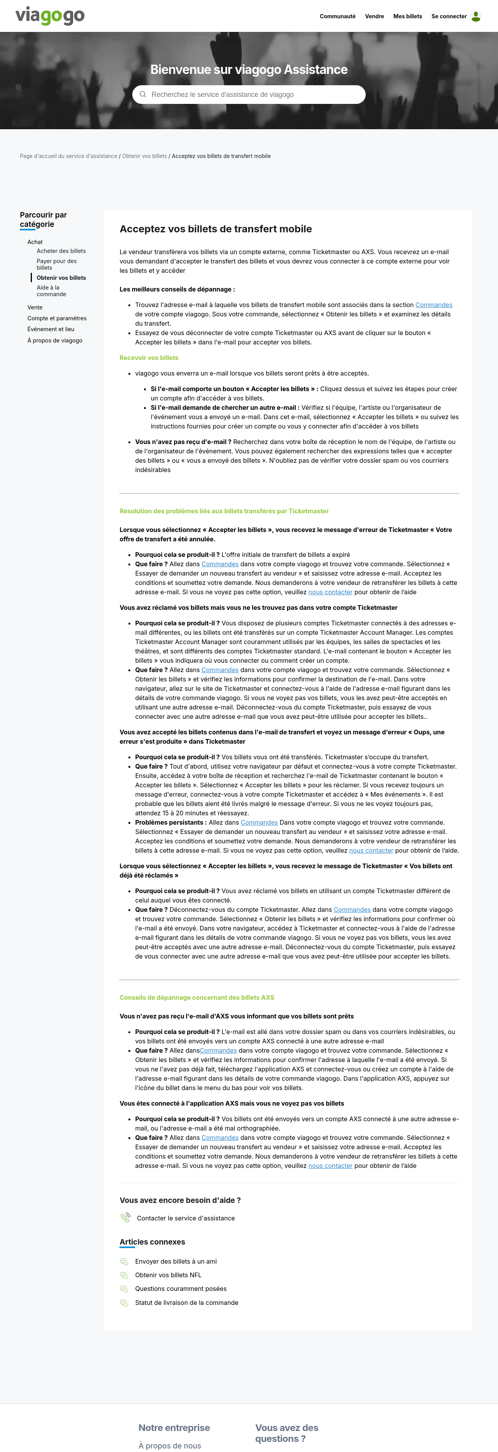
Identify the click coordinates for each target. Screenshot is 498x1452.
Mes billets (407, 16)
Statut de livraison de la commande (186, 1302)
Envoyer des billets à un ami (176, 1261)
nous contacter (331, 592)
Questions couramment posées (180, 1288)
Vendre (374, 16)
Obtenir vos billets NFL (168, 1275)
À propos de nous (170, 1445)
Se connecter (449, 16)
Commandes (434, 305)
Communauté (338, 16)
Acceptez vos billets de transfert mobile (221, 156)
